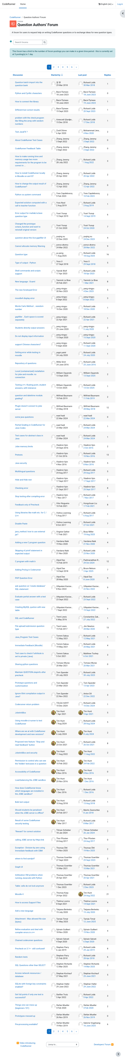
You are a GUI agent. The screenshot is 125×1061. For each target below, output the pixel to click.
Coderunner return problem (27, 704)
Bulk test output (22, 802)
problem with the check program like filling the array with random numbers (29, 121)
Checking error (21, 488)
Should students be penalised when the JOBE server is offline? (29, 811)
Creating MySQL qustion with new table (30, 608)
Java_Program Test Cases (26, 637)
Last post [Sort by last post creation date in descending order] (82, 75)
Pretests (19, 455)
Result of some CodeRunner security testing (27, 822)
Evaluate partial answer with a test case (30, 598)
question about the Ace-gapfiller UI (30, 238)
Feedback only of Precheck (27, 504)
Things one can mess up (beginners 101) (26, 1006)
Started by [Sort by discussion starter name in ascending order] (55, 75)
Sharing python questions (26, 664)
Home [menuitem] (23, 4)
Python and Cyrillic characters (28, 93)
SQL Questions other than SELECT (30, 965)
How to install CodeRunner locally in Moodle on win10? (30, 174)
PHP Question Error (23, 578)
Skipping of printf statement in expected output (28, 552)
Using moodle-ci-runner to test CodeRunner (28, 722)
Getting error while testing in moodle (27, 354)
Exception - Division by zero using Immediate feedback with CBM (30, 849)
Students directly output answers (30, 328)
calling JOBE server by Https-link (29, 840)
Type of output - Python (25, 263)
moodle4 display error (25, 298)
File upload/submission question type (29, 627)
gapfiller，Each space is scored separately (29, 318)
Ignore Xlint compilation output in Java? (30, 695)
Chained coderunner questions (28, 940)
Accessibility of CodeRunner (27, 772)
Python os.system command (28, 194)
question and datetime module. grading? (29, 397)
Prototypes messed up (25, 1016)
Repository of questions (25, 363)
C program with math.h (25, 561)
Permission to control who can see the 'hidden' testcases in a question (30, 762)
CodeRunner (8, 4)
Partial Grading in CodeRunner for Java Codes (30, 426)
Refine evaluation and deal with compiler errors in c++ (29, 931)
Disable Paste (21, 523)
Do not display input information (29, 336)
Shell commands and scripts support (27, 272)
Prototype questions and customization (26, 684)
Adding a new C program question (30, 542)
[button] (105, 4)
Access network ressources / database (28, 974)
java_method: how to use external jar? (30, 533)
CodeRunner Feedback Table (28, 148)
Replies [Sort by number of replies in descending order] (107, 75)
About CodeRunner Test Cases (28, 140)
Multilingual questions (25, 471)
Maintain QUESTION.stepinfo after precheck (30, 673)
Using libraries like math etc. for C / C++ (30, 514)
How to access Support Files (28, 902)
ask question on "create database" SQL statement (30, 587)
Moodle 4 (19, 894)
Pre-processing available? (26, 1024)
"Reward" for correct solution (28, 831)
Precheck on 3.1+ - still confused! (30, 948)
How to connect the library (27, 101)
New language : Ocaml (25, 281)
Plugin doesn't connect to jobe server (28, 407)
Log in (120, 4)
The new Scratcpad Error (26, 290)
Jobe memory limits (24, 446)
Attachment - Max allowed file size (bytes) (30, 920)
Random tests (21, 957)
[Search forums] (27, 42)
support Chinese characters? (28, 344)
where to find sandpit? (25, 858)
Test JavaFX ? (21, 132)
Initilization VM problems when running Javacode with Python (29, 876)
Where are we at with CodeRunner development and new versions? (30, 732)
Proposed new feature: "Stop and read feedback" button (29, 743)
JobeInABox (20, 712)
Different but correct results (27, 110)
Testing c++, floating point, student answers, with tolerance (30, 386)
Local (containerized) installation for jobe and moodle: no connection (29, 374)
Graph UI (19, 867)
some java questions (24, 417)
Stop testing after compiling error (30, 496)
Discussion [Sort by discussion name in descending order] (18, 75)
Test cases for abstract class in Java (29, 437)
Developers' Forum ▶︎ (104, 1044)
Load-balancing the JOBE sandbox (30, 780)
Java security (21, 463)
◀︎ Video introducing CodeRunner (26, 1044)
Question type (21, 254)
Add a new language (24, 911)
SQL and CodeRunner (24, 618)
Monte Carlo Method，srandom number (29, 307)
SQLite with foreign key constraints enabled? (30, 985)
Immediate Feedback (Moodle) (29, 645)
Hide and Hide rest (23, 480)
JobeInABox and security (26, 753)
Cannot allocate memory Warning (30, 246)
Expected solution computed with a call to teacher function (31, 204)
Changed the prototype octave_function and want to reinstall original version (27, 227)
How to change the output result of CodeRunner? (30, 185)
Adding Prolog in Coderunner (28, 570)
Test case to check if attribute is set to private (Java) (29, 655)
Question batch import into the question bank (28, 84)
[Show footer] (118, 1054)
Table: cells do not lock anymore (29, 886)
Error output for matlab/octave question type (28, 214)
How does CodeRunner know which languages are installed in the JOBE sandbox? (29, 791)
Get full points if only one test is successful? (29, 996)
